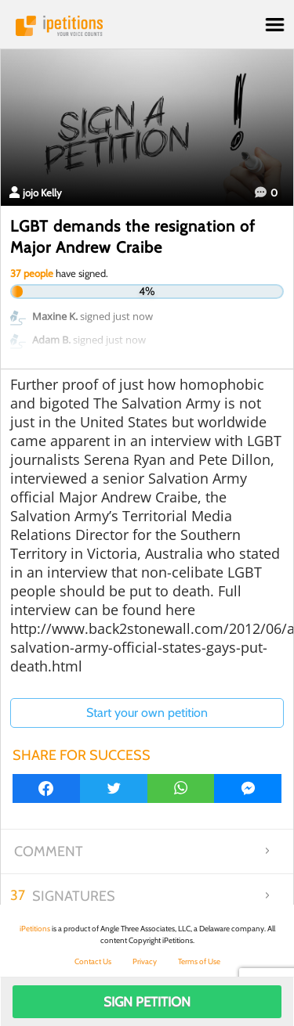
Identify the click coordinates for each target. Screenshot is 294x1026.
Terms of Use (199, 961)
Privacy (144, 961)
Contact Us (92, 961)
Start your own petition (147, 712)
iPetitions (147, 26)
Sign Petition (147, 1002)
